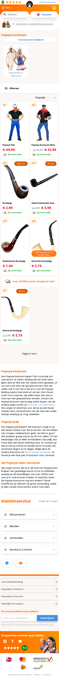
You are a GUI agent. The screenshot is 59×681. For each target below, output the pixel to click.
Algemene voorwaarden (19, 674)
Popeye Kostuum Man (43, 145)
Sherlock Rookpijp (12, 330)
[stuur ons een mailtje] (20, 563)
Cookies (47, 674)
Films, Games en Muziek (38, 452)
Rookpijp (7, 203)
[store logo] (29, 5)
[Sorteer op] (46, 98)
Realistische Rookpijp (14, 261)
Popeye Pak (9, 145)
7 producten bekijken (31, 39)
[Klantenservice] (49, 2)
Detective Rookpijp (41, 261)
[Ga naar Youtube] (20, 641)
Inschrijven (47, 618)
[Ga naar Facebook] (12, 641)
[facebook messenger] (7, 563)
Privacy (37, 674)
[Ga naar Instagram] (5, 641)
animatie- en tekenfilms (41, 404)
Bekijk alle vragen (48, 501)
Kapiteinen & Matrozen (16, 74)
